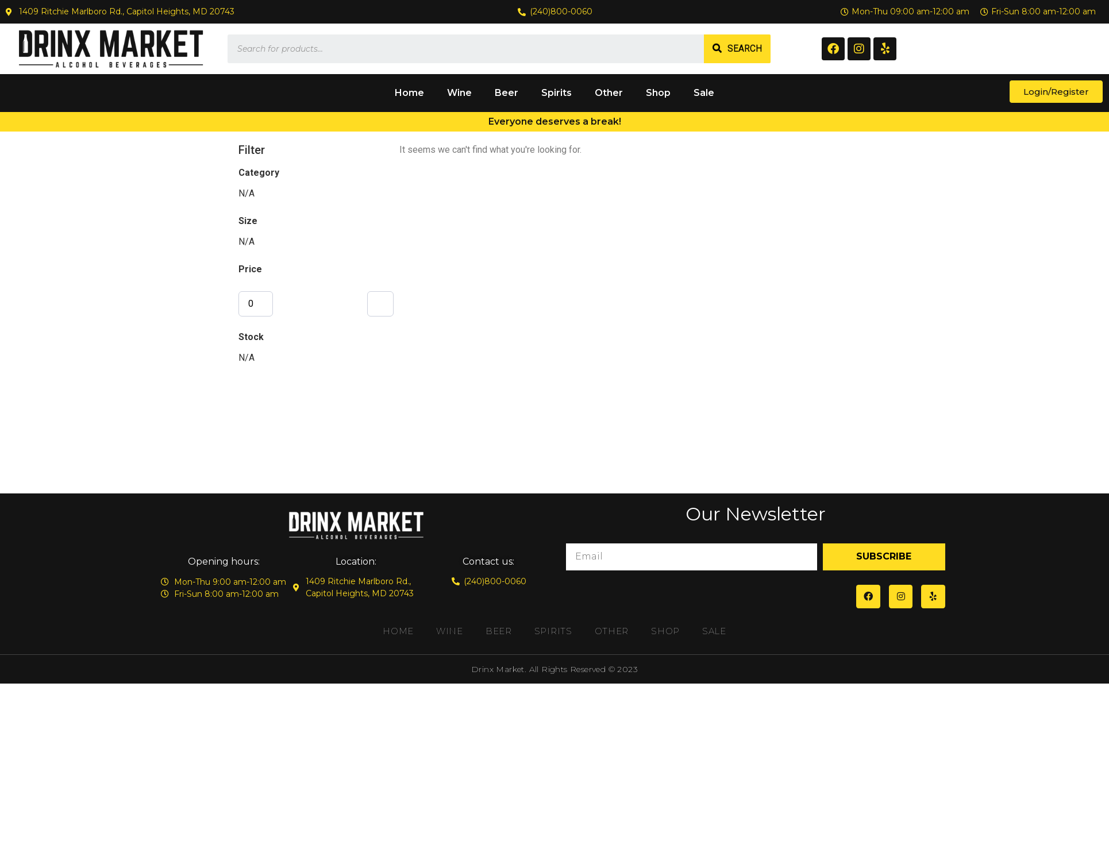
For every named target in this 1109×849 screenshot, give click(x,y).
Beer (506, 92)
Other (609, 92)
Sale (704, 92)
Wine (459, 92)
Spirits (556, 92)
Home (409, 92)
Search (744, 48)
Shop (658, 92)
